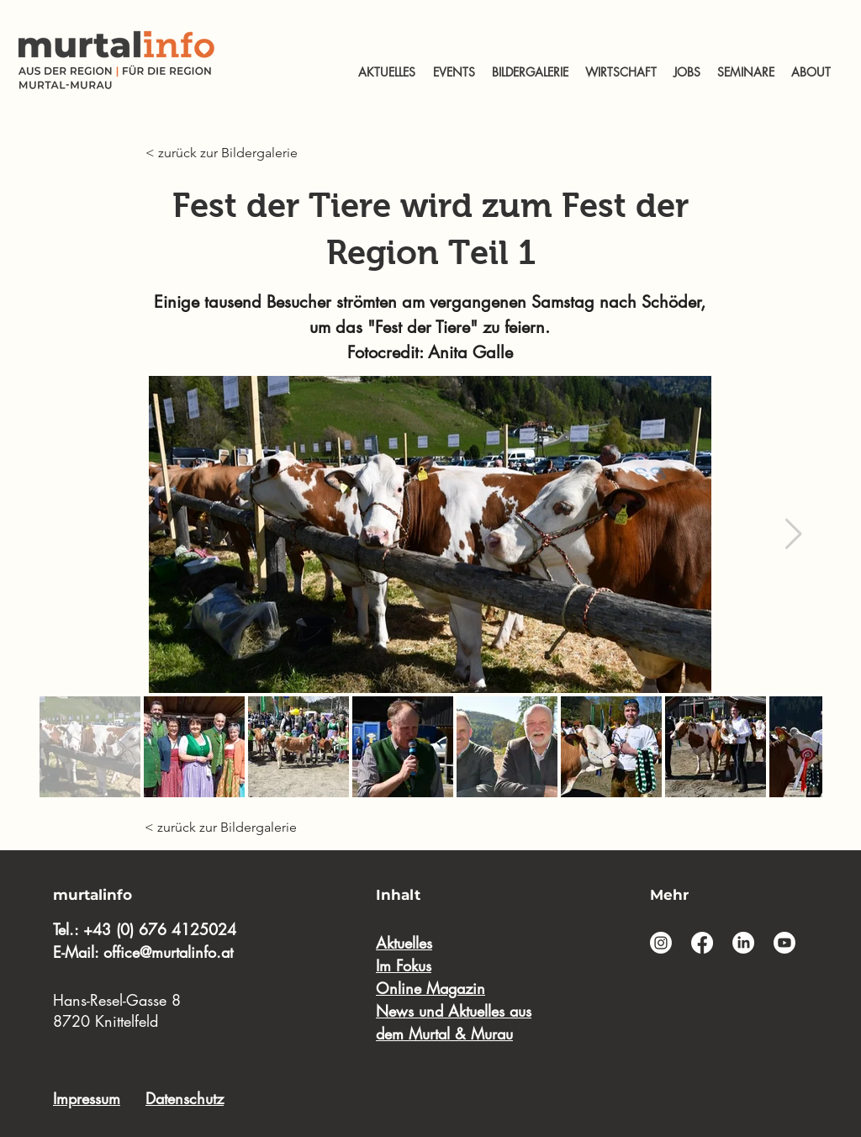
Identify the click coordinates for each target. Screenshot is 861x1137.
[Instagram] (661, 943)
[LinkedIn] (743, 943)
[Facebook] (702, 943)
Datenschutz (184, 1098)
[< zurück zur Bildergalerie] (226, 153)
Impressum (86, 1098)
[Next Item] (793, 534)
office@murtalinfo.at (168, 952)
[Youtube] (784, 943)
